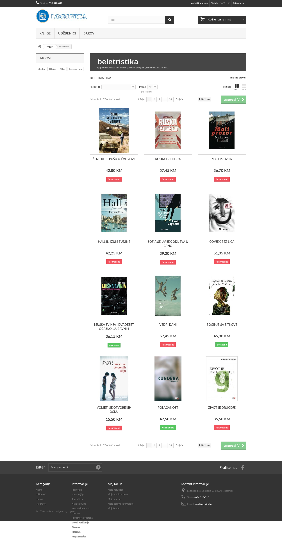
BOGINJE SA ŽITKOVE (221, 324)
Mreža (236, 87)
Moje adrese (114, 499)
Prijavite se (238, 3)
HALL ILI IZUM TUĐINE (114, 241)
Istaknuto (41, 503)
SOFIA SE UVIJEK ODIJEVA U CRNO (168, 244)
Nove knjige (78, 494)
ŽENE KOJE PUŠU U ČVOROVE (113, 159)
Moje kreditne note (118, 494)
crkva (50, 79)
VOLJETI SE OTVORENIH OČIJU (114, 410)
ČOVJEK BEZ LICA (221, 241)
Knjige (45, 33)
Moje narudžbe (115, 489)
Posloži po (95, 86)
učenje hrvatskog (53, 74)
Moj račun (115, 484)
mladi (40, 79)
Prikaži (142, 86)
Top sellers (77, 499)
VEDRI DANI (168, 324)
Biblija (52, 69)
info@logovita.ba (203, 504)
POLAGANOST (168, 407)
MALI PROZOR (222, 159)
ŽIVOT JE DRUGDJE (222, 407)
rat (39, 74)
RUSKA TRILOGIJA (168, 159)
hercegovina (75, 69)
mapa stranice (79, 536)
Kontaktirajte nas (199, 3)
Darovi (89, 33)
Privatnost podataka (82, 517)
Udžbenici (67, 33)
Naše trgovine (79, 503)
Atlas (62, 69)
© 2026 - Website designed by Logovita (56, 549)
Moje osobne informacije (120, 503)
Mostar (41, 69)
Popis (244, 87)
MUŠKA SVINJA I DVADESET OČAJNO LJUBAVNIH (114, 327)
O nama (76, 527)
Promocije (77, 489)
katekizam (62, 79)
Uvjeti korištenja (80, 522)
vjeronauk (71, 74)
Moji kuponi (114, 508)
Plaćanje (76, 531)
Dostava (76, 513)
